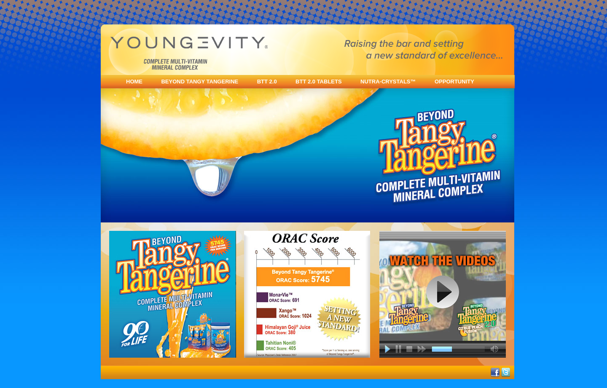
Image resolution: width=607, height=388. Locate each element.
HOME (134, 81)
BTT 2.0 (267, 81)
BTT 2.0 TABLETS (318, 81)
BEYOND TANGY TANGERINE (199, 81)
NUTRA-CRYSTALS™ (388, 81)
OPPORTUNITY (454, 81)
